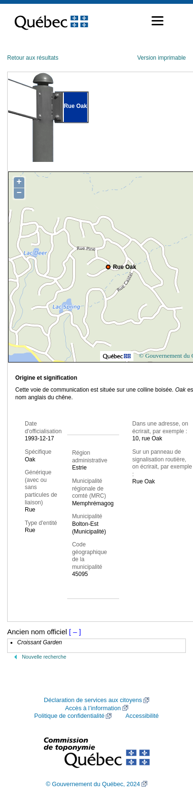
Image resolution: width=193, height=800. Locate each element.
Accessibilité (142, 716)
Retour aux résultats (32, 57)
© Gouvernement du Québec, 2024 (93, 784)
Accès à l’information (93, 708)
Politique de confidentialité (69, 716)
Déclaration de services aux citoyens (93, 700)
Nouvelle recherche (44, 657)
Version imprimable (161, 57)
